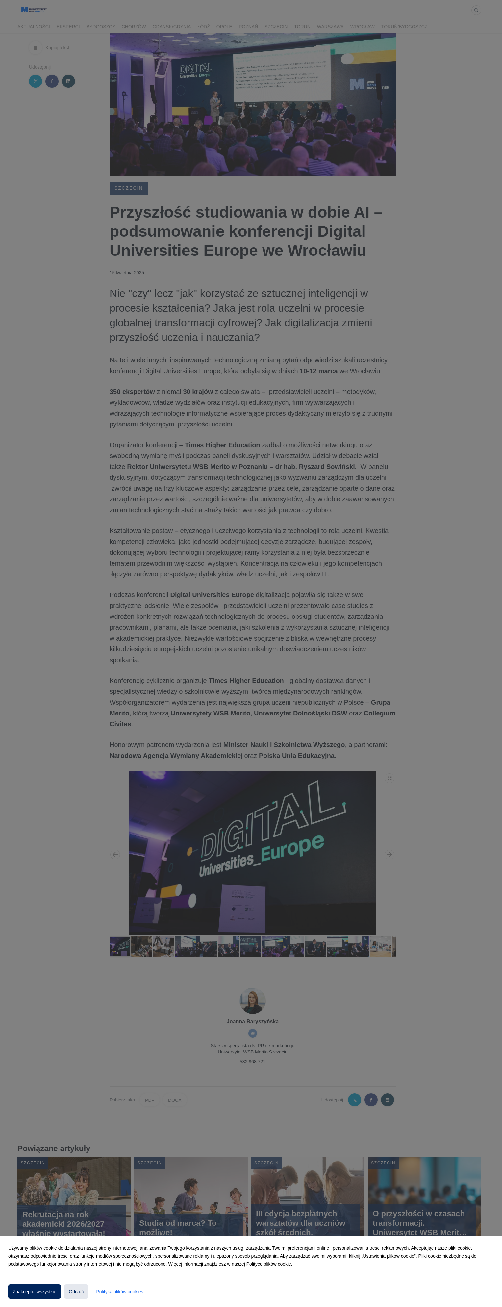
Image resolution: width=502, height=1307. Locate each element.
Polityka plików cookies (119, 1291)
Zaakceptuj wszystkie (34, 1291)
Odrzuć (76, 1291)
